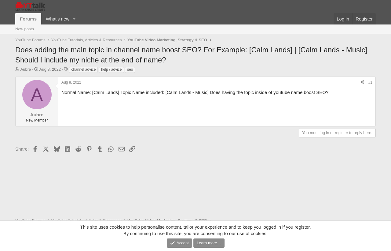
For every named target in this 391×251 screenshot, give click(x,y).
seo (130, 69)
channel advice (83, 69)
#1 (370, 82)
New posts (24, 29)
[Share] (362, 82)
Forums (28, 18)
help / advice (111, 69)
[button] (74, 18)
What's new (57, 18)
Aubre (25, 69)
